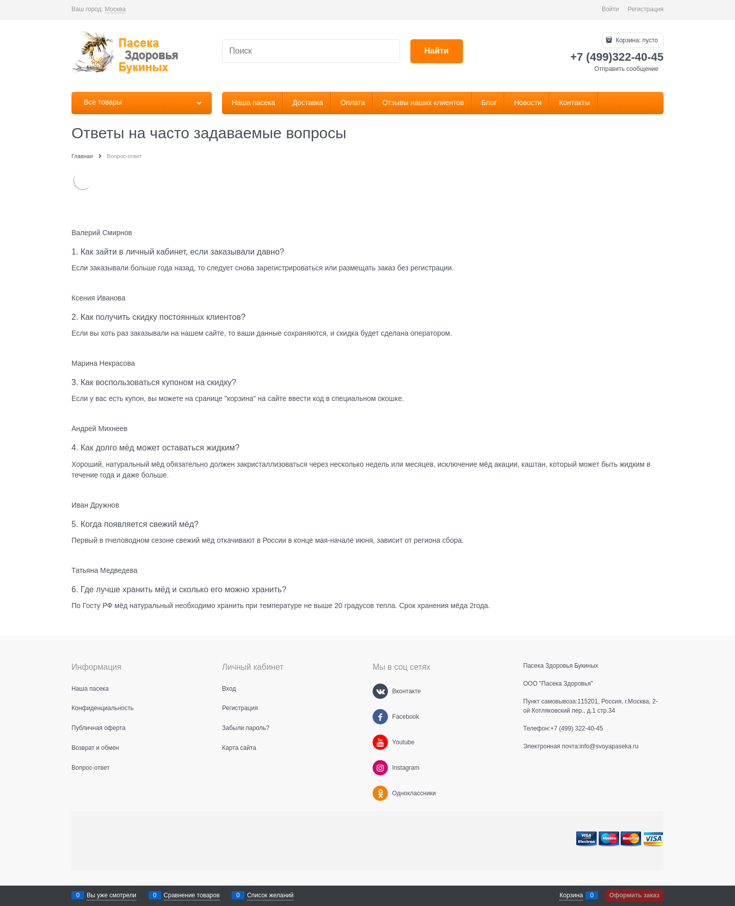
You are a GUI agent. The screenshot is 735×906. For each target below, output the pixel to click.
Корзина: (636, 40)
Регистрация (646, 9)
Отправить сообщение (626, 68)
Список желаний (270, 895)
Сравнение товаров (192, 895)
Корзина (571, 895)
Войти (610, 9)
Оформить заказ (634, 895)
